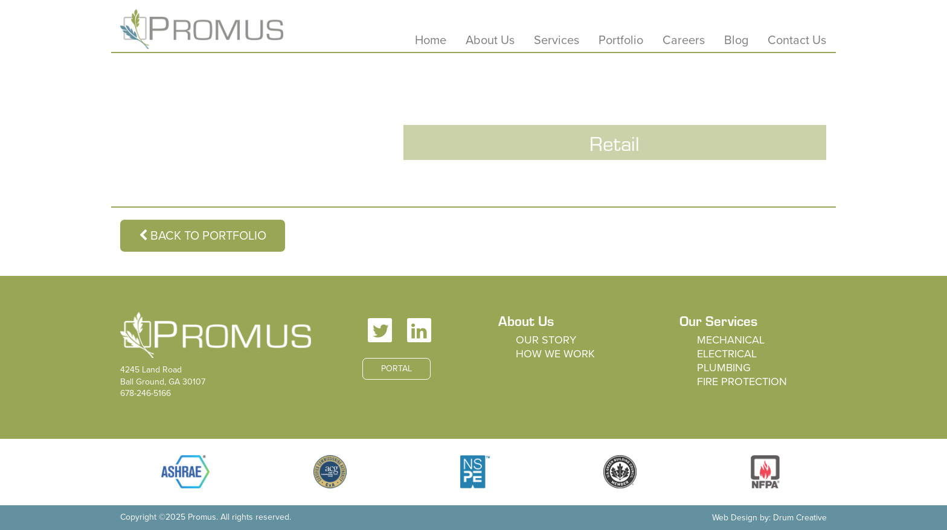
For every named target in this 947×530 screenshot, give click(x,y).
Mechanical (731, 339)
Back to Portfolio (202, 236)
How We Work (555, 353)
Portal (396, 368)
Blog (736, 40)
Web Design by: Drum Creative (769, 517)
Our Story (546, 339)
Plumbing (724, 367)
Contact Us (797, 40)
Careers (684, 40)
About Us (490, 40)
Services (556, 40)
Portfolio (621, 40)
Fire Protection (742, 381)
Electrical (727, 353)
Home (430, 40)
